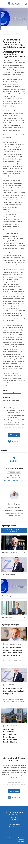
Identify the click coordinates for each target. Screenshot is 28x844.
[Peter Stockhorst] (14, 608)
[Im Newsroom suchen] (26, 4)
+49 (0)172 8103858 (14, 515)
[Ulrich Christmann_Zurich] (14, 542)
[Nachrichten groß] (14, 586)
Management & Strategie (11, 400)
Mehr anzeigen (14, 435)
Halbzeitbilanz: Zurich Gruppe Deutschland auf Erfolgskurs (13, 691)
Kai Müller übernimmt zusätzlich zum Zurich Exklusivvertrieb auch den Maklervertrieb (12, 651)
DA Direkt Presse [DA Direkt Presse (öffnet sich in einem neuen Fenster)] (14, 827)
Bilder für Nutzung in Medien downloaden (14, 530)
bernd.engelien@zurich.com (14, 513)
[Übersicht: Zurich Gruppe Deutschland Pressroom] (13, 4)
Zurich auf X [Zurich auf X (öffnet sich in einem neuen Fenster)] (20, 480)
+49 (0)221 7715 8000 (14, 477)
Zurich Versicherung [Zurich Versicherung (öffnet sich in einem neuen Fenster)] (14, 824)
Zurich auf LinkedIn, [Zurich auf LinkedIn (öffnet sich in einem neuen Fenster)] (10, 480)
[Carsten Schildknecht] (14, 564)
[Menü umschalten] (2, 3)
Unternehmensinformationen (12, 393)
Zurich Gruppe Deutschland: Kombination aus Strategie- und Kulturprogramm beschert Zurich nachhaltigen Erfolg (11, 737)
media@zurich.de (14, 475)
